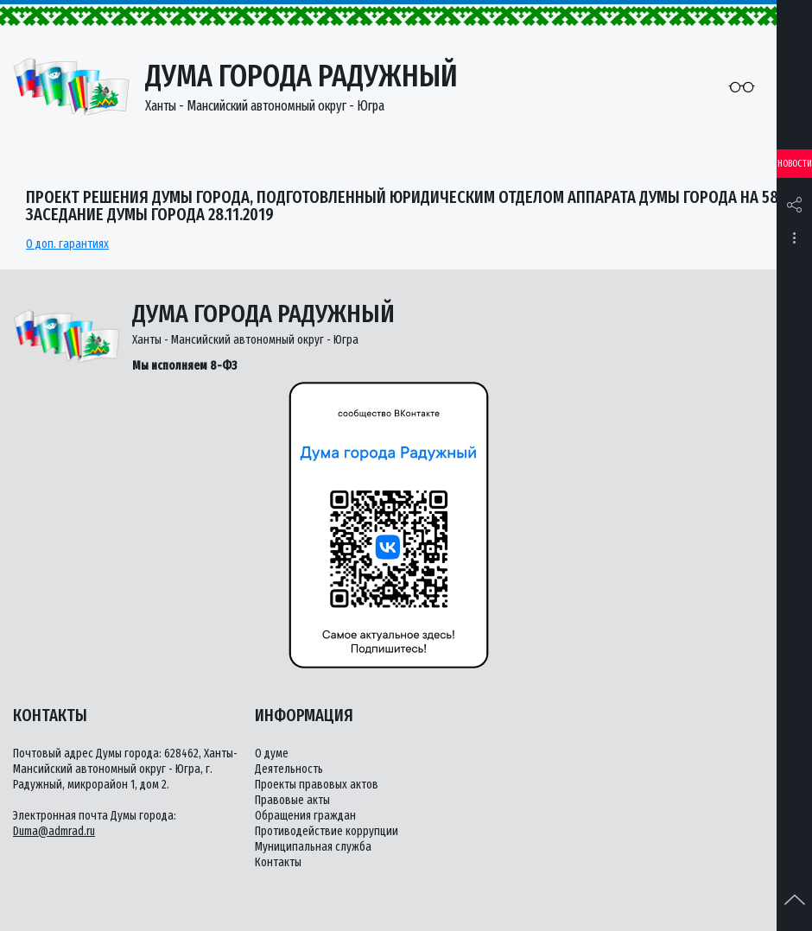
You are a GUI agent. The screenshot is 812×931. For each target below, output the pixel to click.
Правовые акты (292, 800)
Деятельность (289, 769)
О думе (272, 753)
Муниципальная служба (313, 846)
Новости (794, 163)
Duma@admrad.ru (54, 831)
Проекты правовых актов (316, 784)
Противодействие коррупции (326, 831)
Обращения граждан (305, 815)
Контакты (278, 862)
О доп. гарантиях (67, 244)
